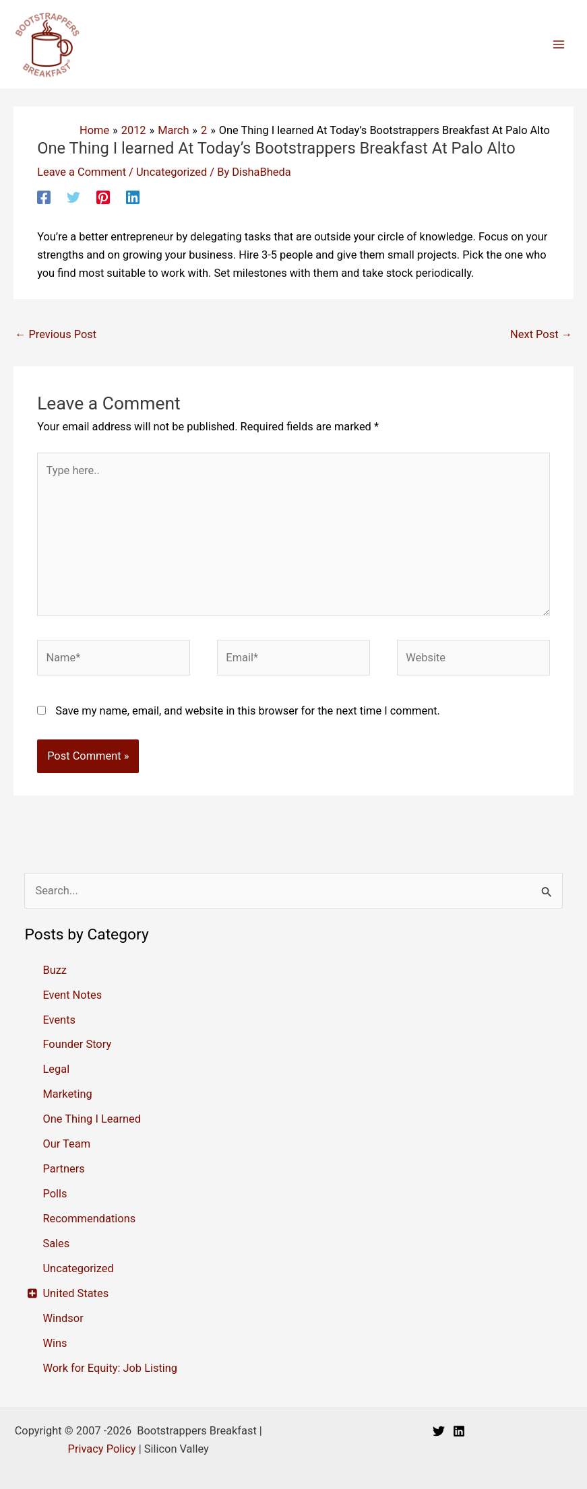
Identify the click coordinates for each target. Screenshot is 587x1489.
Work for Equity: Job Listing (109, 1368)
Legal (55, 1069)
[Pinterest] (103, 197)
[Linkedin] (133, 197)
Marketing (67, 1094)
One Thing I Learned (91, 1119)
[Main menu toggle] (558, 45)
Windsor (62, 1318)
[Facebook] (44, 197)
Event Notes (72, 995)
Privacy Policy (102, 1449)
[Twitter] (73, 197)
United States (75, 1293)
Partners (63, 1168)
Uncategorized (171, 172)
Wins (54, 1343)
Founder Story (76, 1044)
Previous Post (55, 334)
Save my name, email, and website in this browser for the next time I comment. (247, 710)
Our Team (66, 1143)
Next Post (541, 334)
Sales (55, 1243)
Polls (54, 1193)
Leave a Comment (81, 172)
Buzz (54, 970)
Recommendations (88, 1218)
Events (58, 1020)
